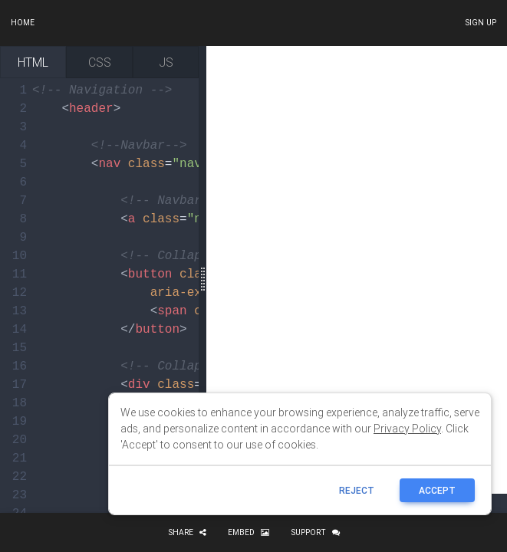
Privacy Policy (407, 428)
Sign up (480, 23)
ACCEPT (437, 490)
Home (23, 23)
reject (356, 490)
